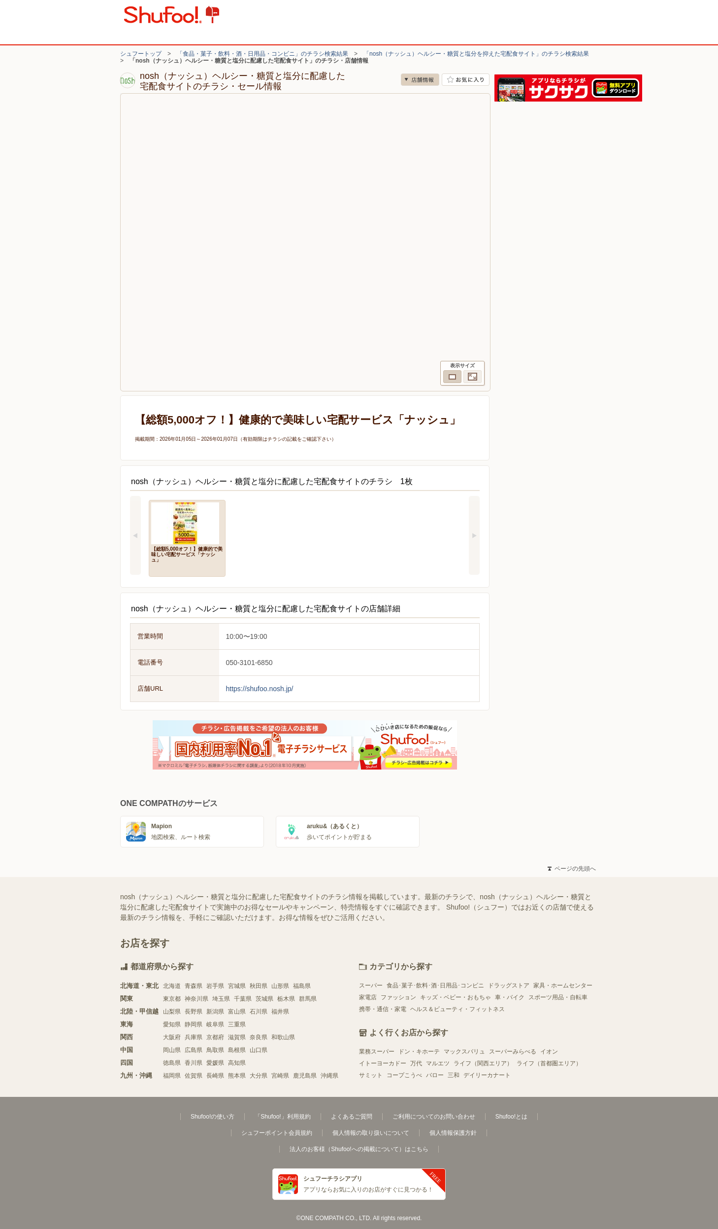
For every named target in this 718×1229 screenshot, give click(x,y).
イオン (549, 1051)
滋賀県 (237, 1037)
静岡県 (193, 1024)
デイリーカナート (487, 1075)
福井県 (280, 1011)
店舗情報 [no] (420, 79)
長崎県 (215, 1075)
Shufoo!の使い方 (212, 1116)
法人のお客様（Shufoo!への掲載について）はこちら (359, 1149)
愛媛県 (215, 1062)
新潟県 (215, 1011)
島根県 (237, 1050)
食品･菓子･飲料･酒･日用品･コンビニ (435, 985)
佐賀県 (193, 1075)
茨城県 (264, 998)
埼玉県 (221, 998)
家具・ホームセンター (562, 985)
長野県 (193, 1011)
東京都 (172, 998)
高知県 (237, 1062)
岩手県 (215, 986)
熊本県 (237, 1075)
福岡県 (172, 1075)
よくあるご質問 (351, 1116)
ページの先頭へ (572, 868)
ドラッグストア (508, 985)
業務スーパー (376, 1051)
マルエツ (438, 1063)
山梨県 (172, 1011)
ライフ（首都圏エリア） (549, 1063)
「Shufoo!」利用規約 (282, 1116)
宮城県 (237, 986)
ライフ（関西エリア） (483, 1063)
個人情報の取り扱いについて (370, 1132)
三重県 (237, 1024)
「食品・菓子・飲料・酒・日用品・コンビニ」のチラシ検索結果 (262, 53)
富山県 (237, 1011)
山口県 (258, 1050)
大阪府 (172, 1037)
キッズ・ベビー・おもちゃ (455, 997)
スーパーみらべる (512, 1051)
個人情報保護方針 (453, 1132)
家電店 (368, 997)
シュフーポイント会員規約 (276, 1132)
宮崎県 (280, 1075)
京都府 (215, 1037)
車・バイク (509, 997)
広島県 (193, 1050)
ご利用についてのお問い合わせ (433, 1116)
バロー (435, 1075)
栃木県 (286, 998)
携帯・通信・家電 (382, 1009)
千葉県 (243, 998)
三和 (453, 1075)
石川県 (258, 1011)
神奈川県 (196, 998)
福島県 (302, 986)
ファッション (398, 997)
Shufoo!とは (511, 1116)
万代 (416, 1063)
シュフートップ (141, 53)
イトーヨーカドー (382, 1063)
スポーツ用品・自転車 (557, 997)
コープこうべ (404, 1075)
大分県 (258, 1075)
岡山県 (172, 1050)
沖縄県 (329, 1075)
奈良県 (258, 1037)
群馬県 (308, 998)
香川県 (193, 1062)
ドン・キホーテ (419, 1051)
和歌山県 (283, 1037)
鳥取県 (215, 1050)
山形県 (280, 986)
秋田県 (258, 986)
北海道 (172, 986)
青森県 (193, 986)
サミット (371, 1075)
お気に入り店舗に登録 (466, 79)
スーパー (371, 985)
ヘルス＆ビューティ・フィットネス (457, 1009)
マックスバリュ (464, 1051)
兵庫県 (193, 1037)
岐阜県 (215, 1024)
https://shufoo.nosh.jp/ (260, 689)
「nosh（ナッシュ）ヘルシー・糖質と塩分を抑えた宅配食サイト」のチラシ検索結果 (476, 53)
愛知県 (172, 1024)
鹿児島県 (305, 1075)
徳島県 (172, 1062)
